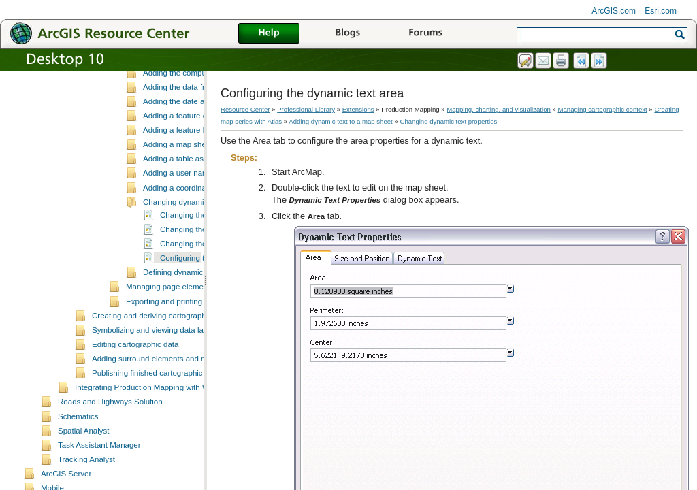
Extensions (358, 109)
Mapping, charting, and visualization (499, 109)
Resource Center (245, 109)
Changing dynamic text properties (201, 263)
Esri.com (661, 11)
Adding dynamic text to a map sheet (188, 106)
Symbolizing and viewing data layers (155, 391)
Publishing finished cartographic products (163, 434)
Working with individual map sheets (187, 78)
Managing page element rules (177, 348)
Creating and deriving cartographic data (160, 377)
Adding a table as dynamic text (196, 220)
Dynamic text (166, 119)
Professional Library (306, 109)
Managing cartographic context (602, 109)
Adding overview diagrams (172, 92)
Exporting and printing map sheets (185, 363)
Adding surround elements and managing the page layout (191, 420)
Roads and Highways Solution (110, 463)
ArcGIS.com (613, 11)
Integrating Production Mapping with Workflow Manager (171, 448)
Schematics (78, 478)
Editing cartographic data (135, 406)
